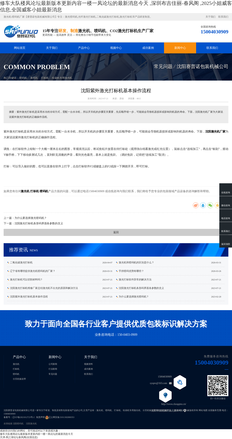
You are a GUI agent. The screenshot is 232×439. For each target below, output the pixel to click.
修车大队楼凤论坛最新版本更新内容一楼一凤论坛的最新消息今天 (36, 434)
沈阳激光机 (31, 423)
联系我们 (223, 16)
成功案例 (148, 47)
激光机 (34, 74)
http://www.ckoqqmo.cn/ (173, 404)
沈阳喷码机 (18, 423)
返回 (116, 232)
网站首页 (20, 47)
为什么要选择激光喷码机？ (30, 218)
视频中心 (116, 47)
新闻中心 (180, 47)
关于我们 (211, 16)
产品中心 (84, 47)
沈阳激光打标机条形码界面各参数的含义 (38, 223)
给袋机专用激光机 (62, 74)
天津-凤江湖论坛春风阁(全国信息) (19, 437)
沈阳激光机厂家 (215, 131)
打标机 (45, 74)
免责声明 (40, 417)
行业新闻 (53, 369)
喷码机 (23, 74)
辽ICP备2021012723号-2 (23, 417)
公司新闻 (53, 364)
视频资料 (88, 364)
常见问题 (53, 374)
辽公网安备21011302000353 (61, 417)
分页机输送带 (19, 379)
